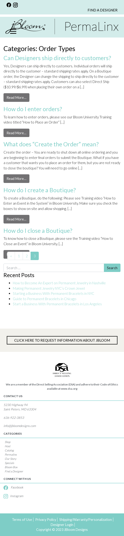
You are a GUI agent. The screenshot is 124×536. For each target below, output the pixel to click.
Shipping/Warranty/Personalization (85, 520)
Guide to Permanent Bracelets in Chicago (44, 299)
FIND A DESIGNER (102, 10)
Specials (9, 463)
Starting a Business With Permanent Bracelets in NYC (53, 293)
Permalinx (11, 454)
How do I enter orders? (33, 108)
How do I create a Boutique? (40, 189)
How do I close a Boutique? (38, 230)
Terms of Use (22, 520)
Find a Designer (14, 471)
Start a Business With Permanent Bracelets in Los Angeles (58, 304)
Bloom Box (11, 467)
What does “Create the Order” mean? (51, 144)
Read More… (18, 97)
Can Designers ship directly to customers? (57, 57)
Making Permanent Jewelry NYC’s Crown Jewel (49, 288)
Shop (7, 442)
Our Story (10, 458)
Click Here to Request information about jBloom (62, 340)
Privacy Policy (45, 520)
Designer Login (62, 525)
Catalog (9, 450)
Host (7, 446)
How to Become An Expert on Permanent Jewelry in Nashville (59, 283)
